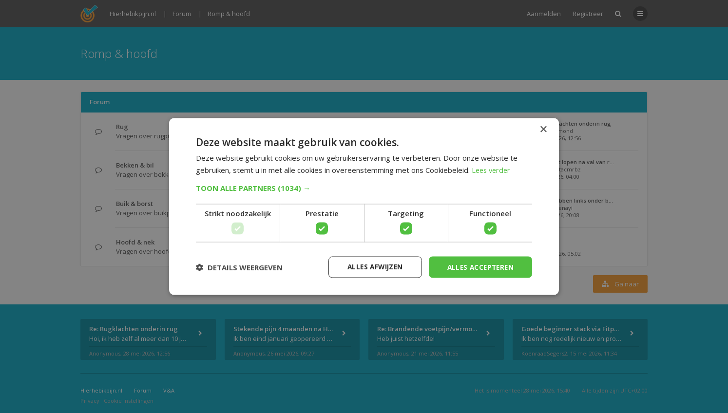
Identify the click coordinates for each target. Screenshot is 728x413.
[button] (364, 187)
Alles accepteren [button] (479, 266)
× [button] (543, 129)
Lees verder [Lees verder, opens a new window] (492, 169)
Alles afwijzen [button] (370, 266)
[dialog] (364, 206)
